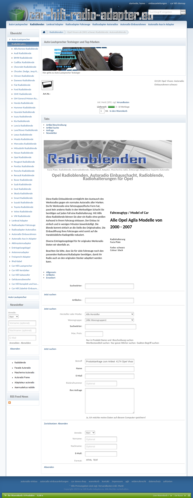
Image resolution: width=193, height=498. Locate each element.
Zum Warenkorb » (161, 495)
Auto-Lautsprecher (17, 297)
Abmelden (26, 342)
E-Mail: (78, 453)
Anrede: (12, 312)
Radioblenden (56, 32)
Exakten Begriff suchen (148, 342)
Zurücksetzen (50, 423)
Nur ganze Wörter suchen (123, 342)
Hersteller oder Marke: (71, 314)
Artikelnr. (50, 274)
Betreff (78, 361)
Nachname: (76, 445)
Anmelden (14, 342)
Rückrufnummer (74, 382)
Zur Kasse (179, 495)
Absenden (15, 348)
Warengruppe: (75, 320)
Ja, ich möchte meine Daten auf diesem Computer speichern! (116, 417)
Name (79, 368)
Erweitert (50, 277)
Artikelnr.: (77, 299)
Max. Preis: (76, 333)
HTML (89, 459)
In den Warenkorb (118, 110)
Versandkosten (123, 102)
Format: (78, 460)
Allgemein (51, 272)
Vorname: (77, 438)
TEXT (95, 459)
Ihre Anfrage (76, 390)
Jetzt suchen (183, 12)
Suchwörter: (76, 285)
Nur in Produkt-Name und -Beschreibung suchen (109, 340)
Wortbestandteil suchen (98, 342)
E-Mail (79, 375)
